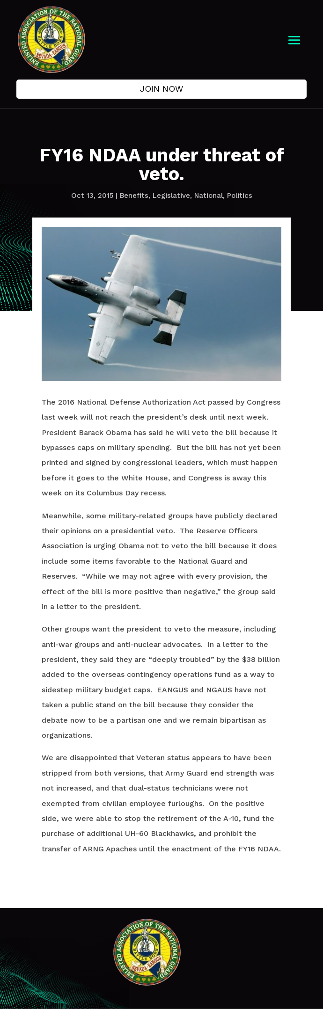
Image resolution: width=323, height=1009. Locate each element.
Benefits (134, 195)
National (208, 195)
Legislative (171, 195)
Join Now (161, 89)
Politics (239, 195)
